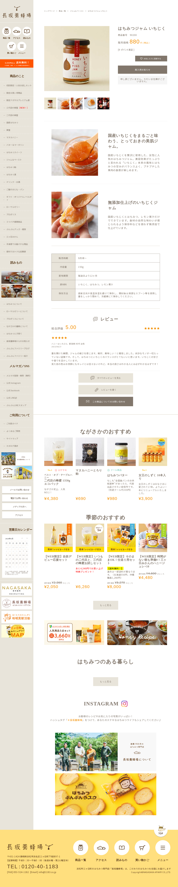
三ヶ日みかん (12, 236)
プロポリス (11, 214)
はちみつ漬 (11, 174)
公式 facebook (12, 390)
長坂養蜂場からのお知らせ (18, 341)
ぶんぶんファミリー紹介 (17, 356)
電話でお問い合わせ (19, 498)
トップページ (49, 11)
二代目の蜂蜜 (12, 115)
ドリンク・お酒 (13, 182)
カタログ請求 (12, 445)
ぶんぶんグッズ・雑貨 (16, 229)
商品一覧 (62, 11)
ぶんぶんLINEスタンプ (16, 405)
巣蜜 (8, 130)
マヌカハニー (12, 137)
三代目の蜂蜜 (17, 107)
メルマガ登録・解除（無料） (19, 375)
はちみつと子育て (14, 333)
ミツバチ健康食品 (14, 221)
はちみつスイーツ (14, 152)
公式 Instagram (13, 383)
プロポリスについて (15, 318)
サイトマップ (12, 438)
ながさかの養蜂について (17, 326)
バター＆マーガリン (15, 144)
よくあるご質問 (13, 431)
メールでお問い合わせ (19, 490)
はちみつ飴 (11, 167)
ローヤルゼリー (13, 207)
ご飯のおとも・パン (15, 189)
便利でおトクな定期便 (16, 251)
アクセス (19, 515)
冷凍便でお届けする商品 (17, 244)
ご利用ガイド (12, 423)
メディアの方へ (19, 507)
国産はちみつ (12, 122)
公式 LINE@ (11, 397)
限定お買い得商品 (14, 92)
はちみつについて (14, 304)
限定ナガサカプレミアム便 (18, 100)
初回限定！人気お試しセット (19, 85)
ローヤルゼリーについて (17, 311)
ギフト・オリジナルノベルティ (19, 198)
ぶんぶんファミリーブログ (18, 348)
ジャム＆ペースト (14, 159)
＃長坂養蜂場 (74, 720)
